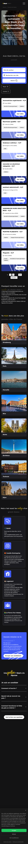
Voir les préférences (14, 837)
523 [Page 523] (20, 274)
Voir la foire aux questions (14, 717)
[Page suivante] (14, 277)
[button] (26, 810)
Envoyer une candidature (13, 656)
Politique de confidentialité (18, 841)
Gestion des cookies (7, 841)
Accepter (14, 830)
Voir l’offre (20, 114)
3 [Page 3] (13, 274)
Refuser (14, 834)
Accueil (4, 7)
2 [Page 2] (10, 274)
